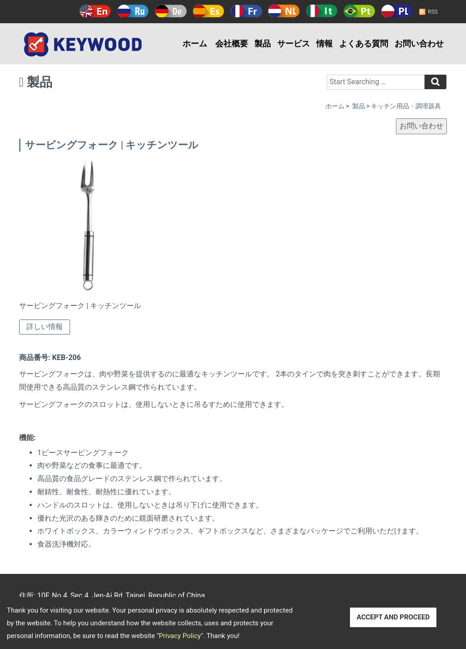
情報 (324, 43)
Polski (397, 11)
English (95, 11)
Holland (283, 11)
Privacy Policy (180, 636)
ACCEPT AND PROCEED (393, 617)
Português (359, 11)
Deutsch (171, 11)
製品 (262, 43)
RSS (433, 12)
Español (208, 11)
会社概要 (231, 43)
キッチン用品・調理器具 (406, 106)
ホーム (194, 43)
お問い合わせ (419, 43)
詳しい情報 (44, 326)
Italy (321, 11)
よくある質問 (363, 43)
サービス (293, 43)
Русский (133, 11)
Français (246, 11)
